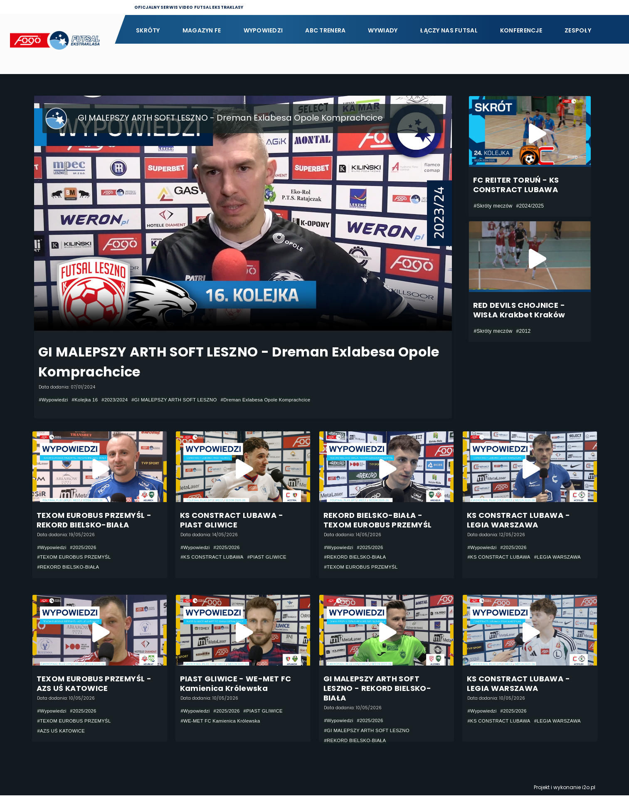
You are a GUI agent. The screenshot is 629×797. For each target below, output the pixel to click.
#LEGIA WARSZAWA (562, 557)
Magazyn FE (202, 30)
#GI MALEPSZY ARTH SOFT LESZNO (181, 400)
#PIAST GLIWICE (272, 557)
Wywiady (382, 30)
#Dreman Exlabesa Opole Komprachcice (278, 400)
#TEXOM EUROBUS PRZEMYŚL (76, 557)
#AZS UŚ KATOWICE (62, 732)
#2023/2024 (119, 400)
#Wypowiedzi (54, 400)
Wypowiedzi (263, 30)
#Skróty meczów (493, 206)
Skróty (148, 30)
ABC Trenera (325, 30)
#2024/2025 (530, 206)
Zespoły (578, 30)
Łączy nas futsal (448, 30)
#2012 (523, 331)
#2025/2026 (86, 547)
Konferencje (521, 30)
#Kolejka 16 (87, 400)
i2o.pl (588, 788)
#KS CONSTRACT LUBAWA (214, 557)
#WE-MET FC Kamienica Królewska (223, 722)
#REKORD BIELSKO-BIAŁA (70, 567)
